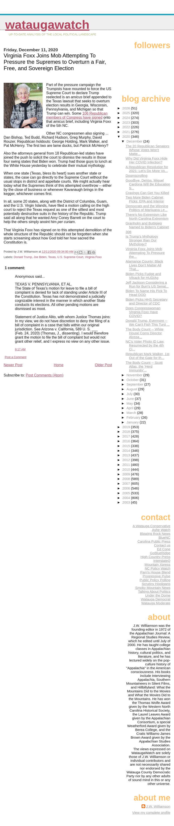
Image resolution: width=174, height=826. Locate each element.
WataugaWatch (47, 25)
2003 (126, 502)
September (135, 384)
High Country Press (155, 557)
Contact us (162, 545)
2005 (126, 493)
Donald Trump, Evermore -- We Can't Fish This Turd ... (147, 322)
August (132, 389)
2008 (126, 479)
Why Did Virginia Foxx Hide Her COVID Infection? (146, 160)
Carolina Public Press (154, 541)
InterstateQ (161, 561)
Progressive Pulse (156, 576)
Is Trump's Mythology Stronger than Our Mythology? (142, 240)
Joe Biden (40, 257)
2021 (126, 132)
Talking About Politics (154, 591)
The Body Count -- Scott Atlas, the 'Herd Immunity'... (144, 366)
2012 (126, 460)
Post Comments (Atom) (44, 375)
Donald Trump (23, 257)
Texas (52, 257)
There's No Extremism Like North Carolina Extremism (147, 216)
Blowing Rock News (155, 534)
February (133, 417)
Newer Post (13, 365)
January (133, 422)
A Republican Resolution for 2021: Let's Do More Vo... (147, 169)
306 (128, 232)
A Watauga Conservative (151, 526)
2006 (126, 488)
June (130, 399)
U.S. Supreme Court (70, 257)
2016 (126, 441)
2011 (126, 465)
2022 (126, 127)
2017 (126, 436)
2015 (126, 446)
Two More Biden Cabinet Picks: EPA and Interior (145, 199)
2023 (126, 122)
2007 (126, 483)
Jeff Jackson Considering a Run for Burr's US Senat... (147, 284)
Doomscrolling (136, 175)
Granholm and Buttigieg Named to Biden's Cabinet (147, 225)
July (129, 394)
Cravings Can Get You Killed (147, 193)
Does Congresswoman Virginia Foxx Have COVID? (143, 312)
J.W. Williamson (158, 806)
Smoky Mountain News (152, 588)
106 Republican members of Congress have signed (77, 115)
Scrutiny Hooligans (156, 584)
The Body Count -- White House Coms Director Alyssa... (144, 333)
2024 (126, 118)
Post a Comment (15, 357)
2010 (126, 469)
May (130, 403)
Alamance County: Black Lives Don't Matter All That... (144, 265)
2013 (126, 455)
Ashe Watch (161, 530)
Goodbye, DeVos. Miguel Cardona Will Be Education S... (148, 184)
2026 (126, 108)
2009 (126, 474)
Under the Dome (157, 595)
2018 (126, 431)
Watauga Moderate (155, 603)
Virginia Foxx (93, 257)
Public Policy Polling (155, 580)
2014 (126, 450)
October (133, 380)
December (134, 141)
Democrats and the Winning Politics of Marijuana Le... (147, 208)
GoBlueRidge (160, 553)
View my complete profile (151, 812)
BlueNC (164, 537)
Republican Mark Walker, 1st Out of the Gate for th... (147, 356)
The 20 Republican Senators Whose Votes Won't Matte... (147, 150)
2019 (126, 427)
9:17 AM (20, 349)
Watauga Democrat (155, 599)
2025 (126, 113)
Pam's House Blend (155, 572)
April (130, 408)
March (131, 413)
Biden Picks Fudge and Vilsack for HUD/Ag (143, 276)
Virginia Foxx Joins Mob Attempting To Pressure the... (145, 252)
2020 (126, 136)
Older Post (103, 365)
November (134, 375)
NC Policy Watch (157, 568)
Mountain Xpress (157, 564)
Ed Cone (163, 549)
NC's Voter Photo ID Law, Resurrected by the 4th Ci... (145, 345)
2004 (126, 498)
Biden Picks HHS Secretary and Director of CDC (146, 301)
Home (58, 365)
